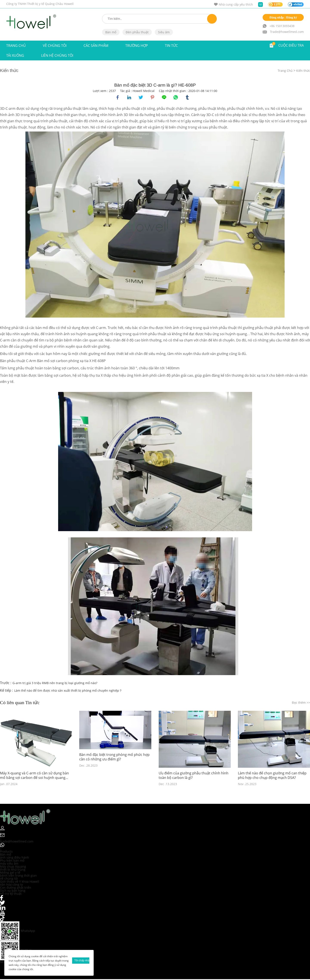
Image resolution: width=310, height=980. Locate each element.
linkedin (129, 98)
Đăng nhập (277, 17)
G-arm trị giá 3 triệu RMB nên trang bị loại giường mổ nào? (54, 684)
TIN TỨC (171, 45)
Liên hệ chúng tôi (57, 55)
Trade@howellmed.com (287, 32)
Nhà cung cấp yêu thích (236, 4)
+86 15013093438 (282, 26)
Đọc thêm (301, 703)
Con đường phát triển (15, 888)
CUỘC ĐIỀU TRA (291, 45)
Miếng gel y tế (10, 873)
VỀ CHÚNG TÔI (55, 45)
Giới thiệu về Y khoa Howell (19, 882)
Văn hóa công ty (11, 885)
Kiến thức (303, 71)
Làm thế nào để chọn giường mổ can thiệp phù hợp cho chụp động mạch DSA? (272, 776)
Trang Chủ (16, 45)
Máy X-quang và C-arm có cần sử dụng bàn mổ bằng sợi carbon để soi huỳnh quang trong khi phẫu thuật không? (34, 776)
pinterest (153, 98)
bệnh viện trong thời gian (18, 876)
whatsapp (176, 98)
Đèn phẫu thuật (137, 32)
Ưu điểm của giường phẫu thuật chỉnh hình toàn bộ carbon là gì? (193, 776)
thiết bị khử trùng (12, 870)
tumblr (187, 98)
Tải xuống (15, 55)
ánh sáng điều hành (14, 858)
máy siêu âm (9, 864)
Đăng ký (291, 17)
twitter (141, 98)
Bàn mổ (110, 32)
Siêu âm (164, 32)
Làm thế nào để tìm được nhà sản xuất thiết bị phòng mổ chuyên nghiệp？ (68, 691)
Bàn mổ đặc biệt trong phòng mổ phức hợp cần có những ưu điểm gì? (114, 757)
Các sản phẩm (96, 45)
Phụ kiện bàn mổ (12, 861)
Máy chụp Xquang (13, 867)
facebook (118, 98)
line (164, 98)
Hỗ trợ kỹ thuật (11, 894)
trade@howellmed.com (16, 842)
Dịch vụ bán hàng (12, 891)
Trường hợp (136, 45)
